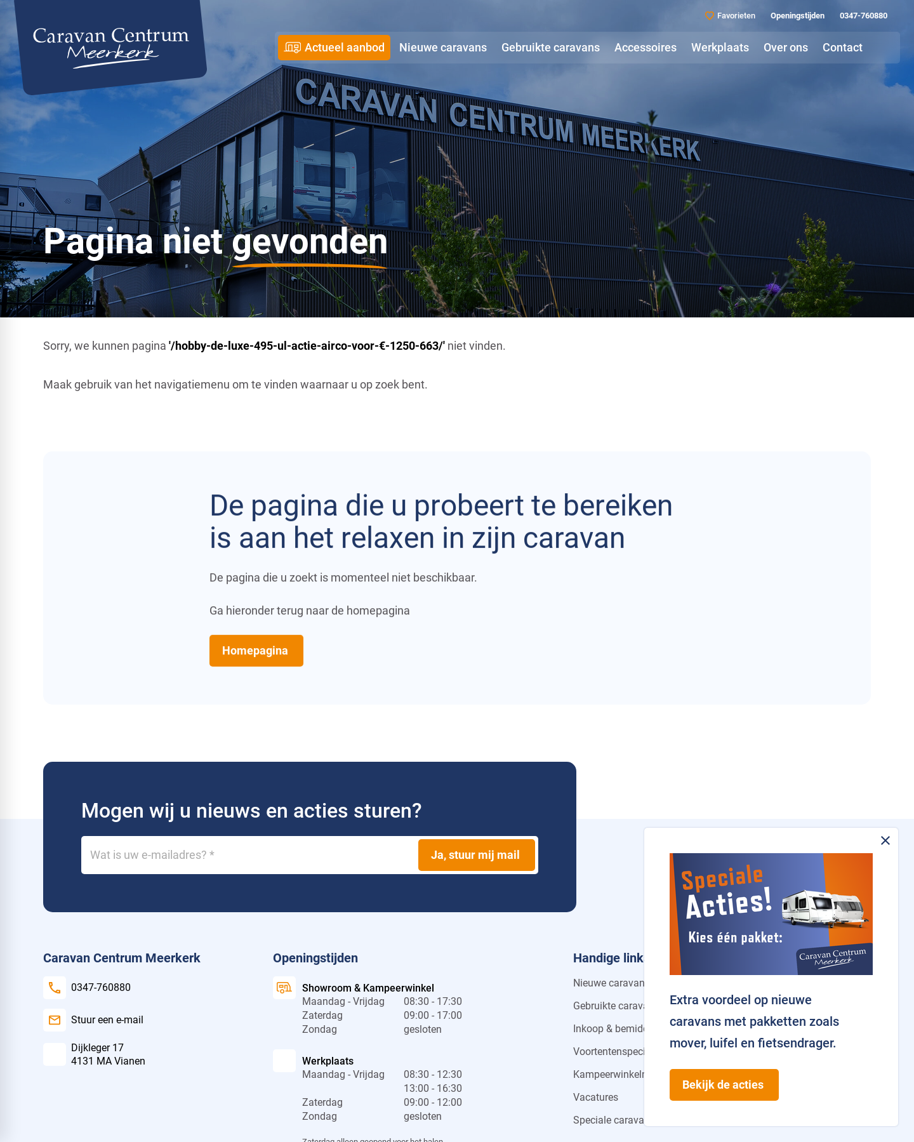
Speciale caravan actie (623, 1120)
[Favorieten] (730, 15)
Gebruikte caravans (616, 1006)
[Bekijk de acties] (724, 1085)
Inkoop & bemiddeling (621, 1029)
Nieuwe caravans (611, 983)
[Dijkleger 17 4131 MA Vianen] (94, 1054)
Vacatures (595, 1097)
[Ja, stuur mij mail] (476, 855)
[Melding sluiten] (885, 840)
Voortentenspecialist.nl (624, 1052)
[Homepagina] (256, 651)
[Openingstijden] (796, 16)
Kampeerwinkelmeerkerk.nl (633, 1074)
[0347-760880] (862, 16)
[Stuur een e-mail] (93, 1020)
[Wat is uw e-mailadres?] (309, 855)
